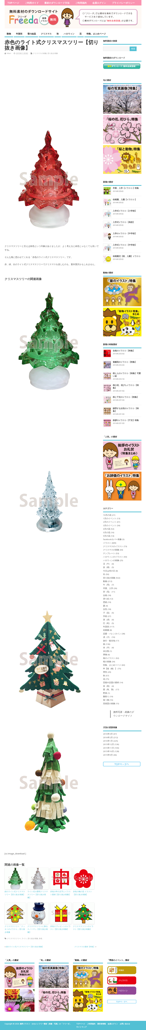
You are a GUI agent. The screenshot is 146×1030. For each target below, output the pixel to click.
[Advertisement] (52, 89)
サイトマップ (81, 1027)
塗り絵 (106, 598)
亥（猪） (107, 567)
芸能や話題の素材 (111, 682)
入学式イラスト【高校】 (124, 222)
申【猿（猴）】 (110, 668)
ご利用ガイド (32, 2)
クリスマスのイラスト (113, 546)
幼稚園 (106, 630)
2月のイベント (109, 522)
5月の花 (106, 532)
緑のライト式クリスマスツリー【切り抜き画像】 (15, 893)
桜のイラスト (109, 658)
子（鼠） (107, 612)
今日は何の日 (109, 571)
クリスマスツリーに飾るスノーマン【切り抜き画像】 (37, 929)
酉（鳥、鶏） (109, 689)
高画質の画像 (109, 703)
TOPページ (13, 2)
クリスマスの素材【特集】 (84, 946)
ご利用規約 (81, 2)
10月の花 (107, 515)
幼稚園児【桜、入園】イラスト (127, 256)
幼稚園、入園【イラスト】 (125, 199)
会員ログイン (99, 2)
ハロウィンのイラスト (113, 557)
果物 (105, 654)
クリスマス (46, 33)
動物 (9, 33)
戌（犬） (107, 637)
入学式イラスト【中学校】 (125, 244)
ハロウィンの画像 (111, 560)
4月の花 (106, 529)
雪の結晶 (31, 33)
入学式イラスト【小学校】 (125, 210)
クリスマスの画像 (40, 53)
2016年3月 (108, 734)
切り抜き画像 (52, 53)
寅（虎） (107, 619)
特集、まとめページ (96, 33)
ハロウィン (69, 33)
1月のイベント (109, 518)
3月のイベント (109, 525)
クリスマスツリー (14, 938)
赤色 (40, 938)
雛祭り (106, 696)
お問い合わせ (125, 1024)
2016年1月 (108, 741)
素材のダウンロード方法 (56, 2)
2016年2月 (108, 737)
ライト (24, 938)
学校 (105, 616)
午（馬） (107, 584)
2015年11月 (108, 748)
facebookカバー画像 (112, 539)
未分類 (106, 651)
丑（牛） (107, 564)
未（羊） (107, 647)
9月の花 (106, 536)
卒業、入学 (108, 588)
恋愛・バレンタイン (112, 633)
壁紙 (105, 602)
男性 (105, 672)
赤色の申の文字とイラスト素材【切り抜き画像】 (60, 893)
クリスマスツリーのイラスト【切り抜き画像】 (83, 928)
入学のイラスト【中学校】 (125, 233)
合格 (105, 595)
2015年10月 (108, 751)
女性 (105, 609)
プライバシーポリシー (123, 2)
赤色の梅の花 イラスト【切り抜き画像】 (82, 893)
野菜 (105, 693)
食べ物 (106, 700)
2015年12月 (108, 744)
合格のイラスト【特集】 (124, 350)
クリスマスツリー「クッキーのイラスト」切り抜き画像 (15, 929)
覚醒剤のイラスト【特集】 (125, 362)
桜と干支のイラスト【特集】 (126, 397)
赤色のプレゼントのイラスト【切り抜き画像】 (60, 928)
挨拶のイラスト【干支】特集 (126, 420)
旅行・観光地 (109, 640)
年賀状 (19, 33)
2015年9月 (108, 755)
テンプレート (109, 553)
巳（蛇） (107, 623)
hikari (9, 53)
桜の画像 (107, 661)
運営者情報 (101, 1024)
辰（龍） (107, 686)
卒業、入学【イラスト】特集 (126, 188)
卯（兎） (107, 591)
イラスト (107, 543)
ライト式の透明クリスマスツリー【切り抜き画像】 (37, 894)
